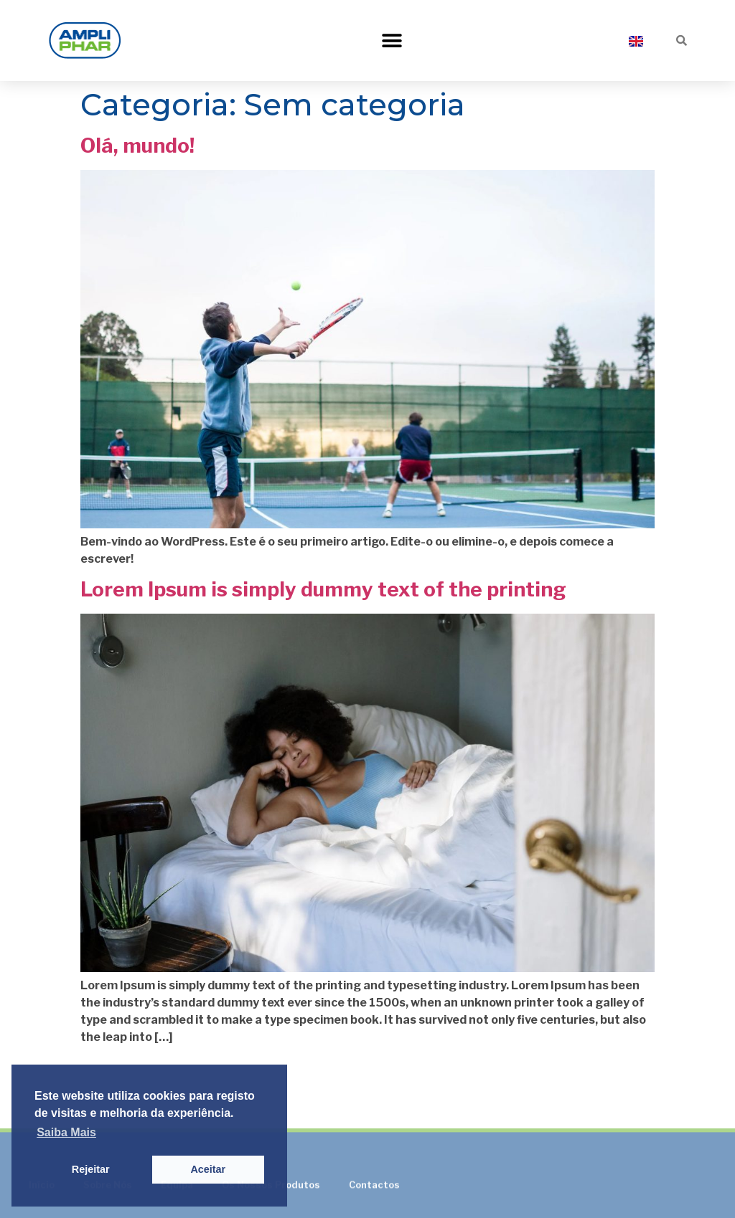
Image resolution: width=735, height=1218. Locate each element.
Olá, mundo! (137, 145)
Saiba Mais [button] (66, 1132)
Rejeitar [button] (91, 1169)
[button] (392, 40)
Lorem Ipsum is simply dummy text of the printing (323, 589)
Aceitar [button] (207, 1169)
